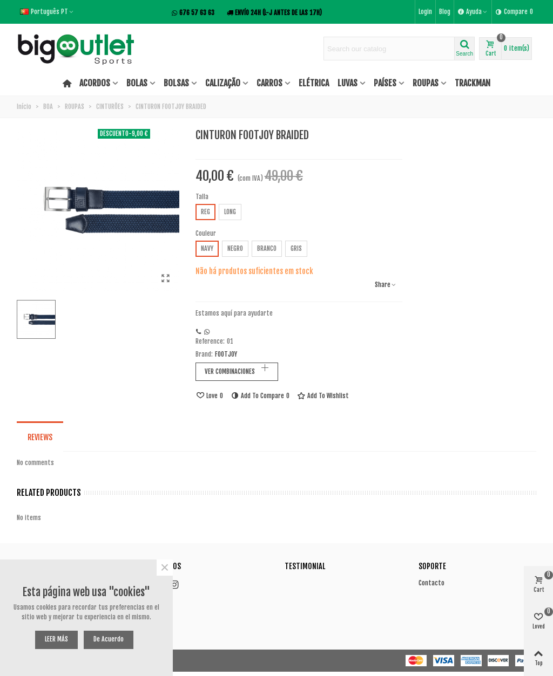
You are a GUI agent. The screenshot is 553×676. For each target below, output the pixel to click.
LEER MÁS (56, 639)
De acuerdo (108, 639)
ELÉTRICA (314, 83)
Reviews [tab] (40, 437)
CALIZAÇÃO (222, 83)
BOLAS (136, 83)
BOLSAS (176, 83)
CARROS (269, 83)
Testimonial (305, 566)
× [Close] (164, 567)
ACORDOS (94, 83)
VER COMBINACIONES (230, 371)
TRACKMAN (472, 83)
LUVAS (348, 83)
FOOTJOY (226, 354)
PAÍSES (385, 83)
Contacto (431, 583)
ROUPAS (426, 83)
